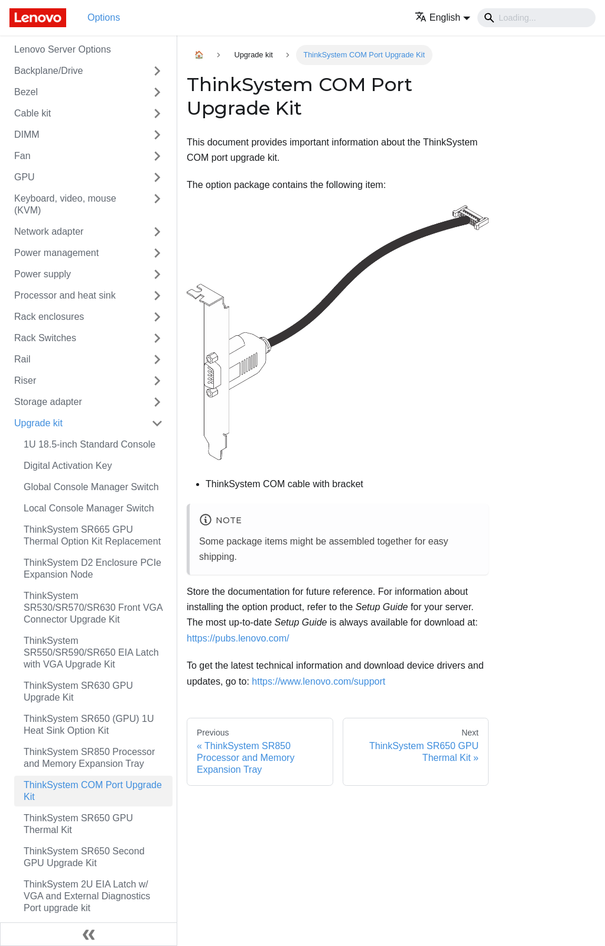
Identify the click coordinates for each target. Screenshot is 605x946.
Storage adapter (48, 402)
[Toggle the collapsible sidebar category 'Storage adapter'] (157, 402)
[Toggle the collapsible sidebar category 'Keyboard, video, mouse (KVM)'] (157, 204)
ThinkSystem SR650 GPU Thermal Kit (78, 824)
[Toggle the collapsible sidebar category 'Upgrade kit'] (157, 423)
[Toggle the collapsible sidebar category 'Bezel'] (157, 92)
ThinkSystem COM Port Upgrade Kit (93, 791)
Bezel (26, 92)
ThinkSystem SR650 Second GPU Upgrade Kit (84, 857)
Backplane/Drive (48, 71)
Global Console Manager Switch (91, 487)
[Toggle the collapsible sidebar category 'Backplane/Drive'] (157, 70)
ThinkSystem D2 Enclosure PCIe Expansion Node (92, 568)
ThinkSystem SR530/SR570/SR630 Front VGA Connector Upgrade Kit (93, 607)
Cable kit (32, 113)
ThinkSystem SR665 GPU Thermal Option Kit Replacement (92, 535)
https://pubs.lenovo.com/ (238, 638)
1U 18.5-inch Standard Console (89, 444)
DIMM (27, 134)
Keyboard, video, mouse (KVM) (65, 204)
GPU (24, 177)
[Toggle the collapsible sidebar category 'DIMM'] (157, 134)
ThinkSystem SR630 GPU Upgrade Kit (78, 691)
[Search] (536, 17)
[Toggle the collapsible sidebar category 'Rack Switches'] (157, 338)
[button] (442, 17)
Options (103, 17)
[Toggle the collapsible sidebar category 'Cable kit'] (157, 113)
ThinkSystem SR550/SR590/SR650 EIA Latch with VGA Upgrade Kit (91, 652)
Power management (56, 253)
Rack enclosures (49, 317)
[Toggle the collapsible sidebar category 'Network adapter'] (157, 231)
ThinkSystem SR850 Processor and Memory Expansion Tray (89, 758)
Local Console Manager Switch (89, 508)
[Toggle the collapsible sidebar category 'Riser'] (157, 380)
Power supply (42, 274)
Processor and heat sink (65, 295)
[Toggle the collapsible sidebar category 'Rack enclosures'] (157, 316)
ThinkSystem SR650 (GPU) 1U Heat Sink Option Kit (89, 725)
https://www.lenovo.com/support (318, 681)
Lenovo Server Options (62, 49)
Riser (25, 380)
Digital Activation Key (68, 466)
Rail (22, 359)
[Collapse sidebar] (88, 934)
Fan (22, 156)
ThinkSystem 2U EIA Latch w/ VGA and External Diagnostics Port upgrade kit (87, 896)
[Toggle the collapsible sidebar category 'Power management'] (157, 253)
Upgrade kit (38, 423)
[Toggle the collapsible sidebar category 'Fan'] (157, 156)
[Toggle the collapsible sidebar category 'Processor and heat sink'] (157, 295)
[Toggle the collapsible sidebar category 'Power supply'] (157, 274)
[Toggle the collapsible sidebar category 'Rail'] (157, 359)
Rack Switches (45, 338)
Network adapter (48, 231)
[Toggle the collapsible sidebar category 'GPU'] (157, 177)
